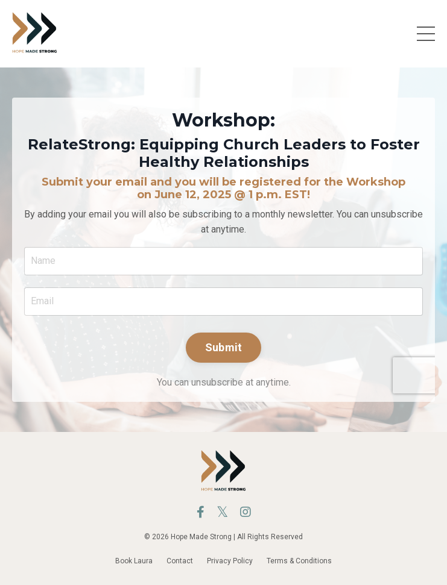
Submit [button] (224, 347)
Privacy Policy (230, 561)
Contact (179, 561)
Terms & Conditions (299, 561)
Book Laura (134, 561)
